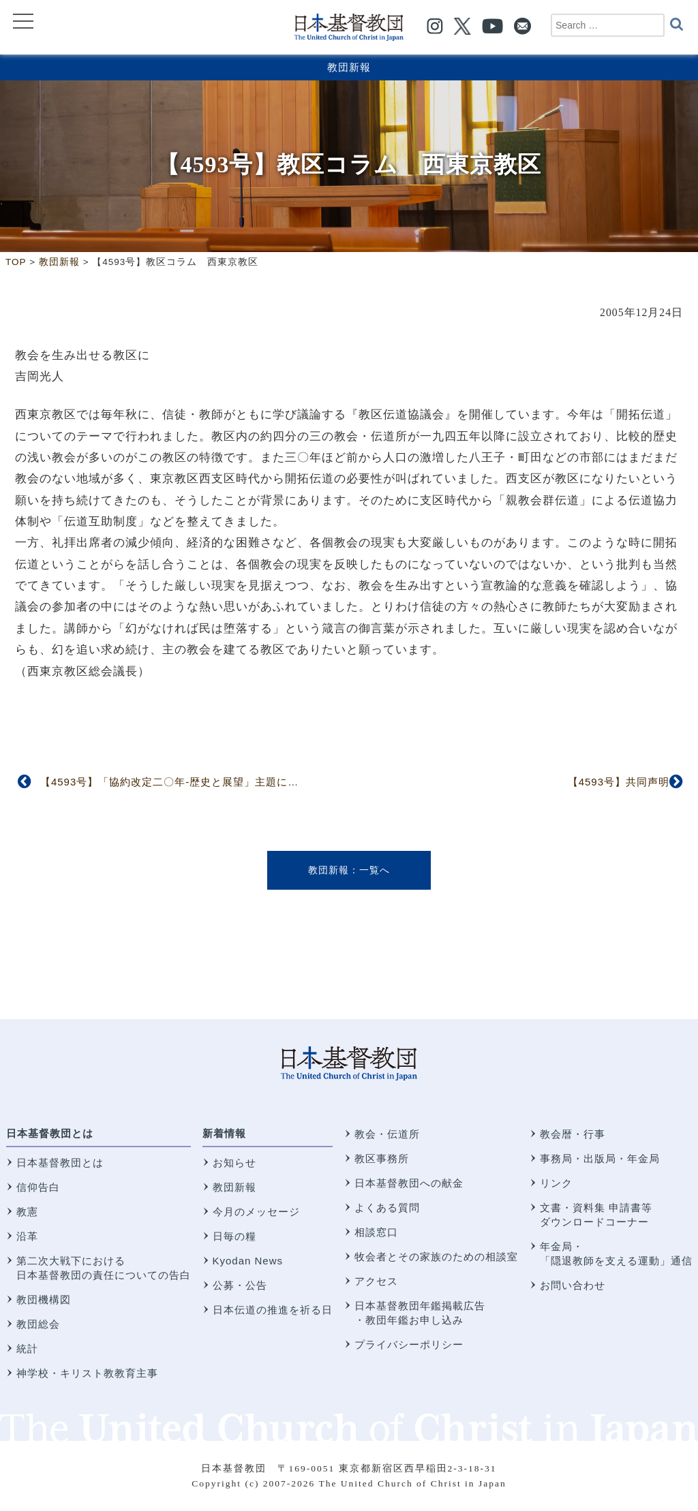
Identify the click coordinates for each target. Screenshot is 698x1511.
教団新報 (349, 67)
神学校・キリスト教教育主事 (87, 1373)
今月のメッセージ (256, 1211)
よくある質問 (387, 1207)
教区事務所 (381, 1158)
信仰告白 (38, 1187)
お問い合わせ (572, 1285)
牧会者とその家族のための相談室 (436, 1256)
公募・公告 (240, 1285)
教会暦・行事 (572, 1134)
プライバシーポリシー (409, 1344)
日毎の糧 (234, 1236)
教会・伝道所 (387, 1134)
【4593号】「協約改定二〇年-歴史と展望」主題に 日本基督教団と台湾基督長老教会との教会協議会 (289, 782)
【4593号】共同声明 (618, 782)
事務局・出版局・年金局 (600, 1158)
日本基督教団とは (49, 1133)
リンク (556, 1183)
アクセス (376, 1281)
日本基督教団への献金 (409, 1183)
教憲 (27, 1211)
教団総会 (38, 1324)
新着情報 (224, 1133)
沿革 (27, 1236)
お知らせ (234, 1162)
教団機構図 (43, 1299)
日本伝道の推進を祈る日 (273, 1309)
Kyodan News (248, 1260)
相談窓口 (376, 1232)
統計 (27, 1348)
